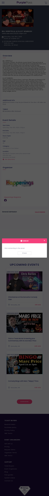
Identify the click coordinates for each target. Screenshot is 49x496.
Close (24, 253)
